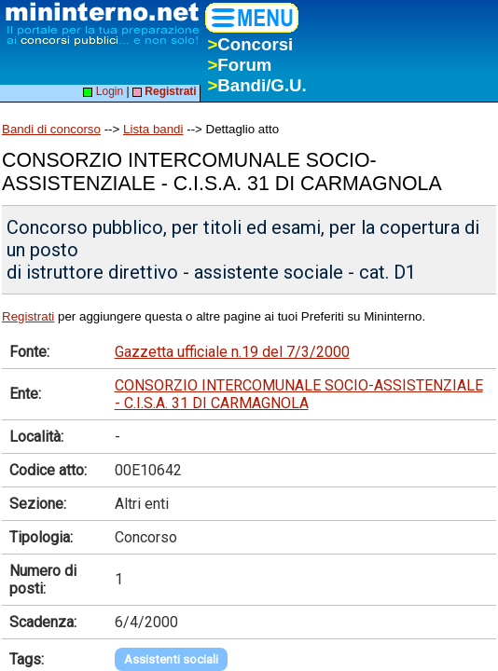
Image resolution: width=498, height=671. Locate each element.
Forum (239, 65)
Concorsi (250, 44)
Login (103, 91)
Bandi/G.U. (256, 85)
